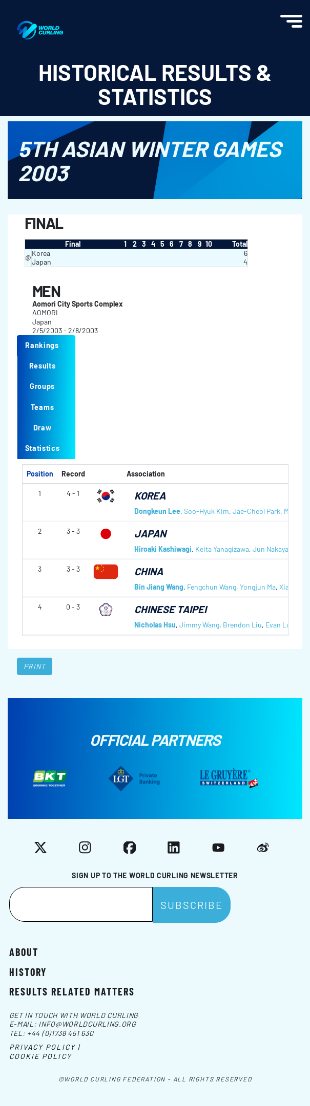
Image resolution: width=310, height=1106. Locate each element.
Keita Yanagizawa (222, 549)
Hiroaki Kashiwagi (163, 549)
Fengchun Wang (211, 586)
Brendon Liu (242, 624)
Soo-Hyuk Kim (206, 511)
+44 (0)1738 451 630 (60, 1033)
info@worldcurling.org (87, 1024)
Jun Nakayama (275, 549)
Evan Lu (278, 624)
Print (35, 666)
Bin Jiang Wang (158, 586)
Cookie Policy (40, 1056)
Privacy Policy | (44, 1047)
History (28, 971)
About (23, 951)
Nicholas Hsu (155, 624)
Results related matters (72, 990)
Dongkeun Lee (157, 511)
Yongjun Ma (258, 586)
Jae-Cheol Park (256, 511)
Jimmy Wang (199, 624)
